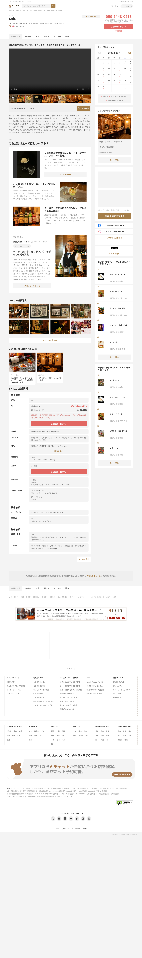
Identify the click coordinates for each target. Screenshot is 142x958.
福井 (52, 744)
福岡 (119, 731)
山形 (19, 735)
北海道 (9, 731)
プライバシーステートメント (63, 797)
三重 (52, 740)
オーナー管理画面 (92, 788)
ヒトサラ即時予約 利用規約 (118, 788)
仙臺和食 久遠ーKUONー (119, 431)
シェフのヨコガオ (13, 694)
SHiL (12, 18)
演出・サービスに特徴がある (110, 141)
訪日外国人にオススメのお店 (43, 701)
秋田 (13, 735)
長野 (63, 731)
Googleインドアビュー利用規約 (97, 791)
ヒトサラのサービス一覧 (125, 2)
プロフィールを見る (32, 285)
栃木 (41, 735)
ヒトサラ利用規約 (104, 788)
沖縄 (126, 740)
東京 (30, 731)
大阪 (74, 731)
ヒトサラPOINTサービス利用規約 (85, 794)
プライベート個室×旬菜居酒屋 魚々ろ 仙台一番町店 (119, 325)
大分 (124, 735)
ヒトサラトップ (16, 788)
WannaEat (117, 694)
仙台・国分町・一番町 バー (37, 10)
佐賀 (124, 731)
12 (119, 70)
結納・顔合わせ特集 (67, 701)
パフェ (100, 597)
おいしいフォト (118, 686)
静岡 (58, 735)
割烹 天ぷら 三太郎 (117, 274)
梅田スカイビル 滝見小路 (95, 690)
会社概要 (83, 788)
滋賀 (87, 735)
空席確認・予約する (119, 26)
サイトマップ (48, 788)
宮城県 (17, 10)
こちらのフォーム (93, 576)
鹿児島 (120, 740)
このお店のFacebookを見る (111, 225)
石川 (63, 740)
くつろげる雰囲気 (106, 147)
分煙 (51, 546)
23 (103, 82)
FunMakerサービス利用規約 (15, 797)
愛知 (63, 735)
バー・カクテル (13, 23)
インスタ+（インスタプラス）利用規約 (46, 794)
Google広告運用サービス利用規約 (76, 791)
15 (98, 76)
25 (114, 82)
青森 (15, 731)
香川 (102, 731)
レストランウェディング (121, 690)
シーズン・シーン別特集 (69, 678)
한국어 (85, 828)
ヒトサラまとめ (38, 698)
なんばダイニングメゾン (95, 682)
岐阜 (52, 735)
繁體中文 (78, 828)
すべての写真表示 (50, 340)
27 (125, 82)
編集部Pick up (39, 678)
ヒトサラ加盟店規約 (42, 791)
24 (108, 82)
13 (125, 70)
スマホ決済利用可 (51, 548)
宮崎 (129, 735)
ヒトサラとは (26, 788)
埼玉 (30, 735)
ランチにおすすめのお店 (68, 698)
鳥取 (102, 735)
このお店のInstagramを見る (111, 231)
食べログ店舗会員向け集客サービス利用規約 (20, 794)
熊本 (119, 735)
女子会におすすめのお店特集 (70, 682)
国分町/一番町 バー (52, 10)
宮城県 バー (24, 10)
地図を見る (58, 451)
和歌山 (81, 735)
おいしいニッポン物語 (41, 690)
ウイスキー (108, 597)
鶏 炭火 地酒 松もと (118, 308)
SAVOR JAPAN (118, 682)
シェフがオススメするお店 (16, 686)
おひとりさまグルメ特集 (68, 705)
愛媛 (107, 731)
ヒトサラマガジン (39, 686)
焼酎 (114, 597)
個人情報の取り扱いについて (45, 797)
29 (98, 88)
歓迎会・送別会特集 (67, 694)
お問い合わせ (57, 788)
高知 (97, 735)
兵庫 (80, 731)
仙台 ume (114, 448)
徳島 (97, 731)
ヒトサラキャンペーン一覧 (42, 705)
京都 (85, 731)
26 (119, 82)
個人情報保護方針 (30, 797)
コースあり (58, 546)
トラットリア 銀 (116, 291)
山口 (107, 740)
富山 (58, 740)
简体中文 (70, 828)
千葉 (42, 731)
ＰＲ (88, 678)
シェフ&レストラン (14, 678)
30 (103, 88)
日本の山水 (117, 698)
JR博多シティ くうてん (95, 686)
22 (98, 82)
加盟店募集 (65, 788)
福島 (8, 740)
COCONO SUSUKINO (94, 694)
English (63, 828)
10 (108, 70)
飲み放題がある (105, 152)
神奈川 (36, 731)
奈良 (74, 735)
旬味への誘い (38, 694)
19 (119, 76)
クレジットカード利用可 (39, 546)
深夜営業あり (68, 546)
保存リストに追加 (91, 16)
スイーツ (21, 23)
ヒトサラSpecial (39, 682)
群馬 (30, 740)
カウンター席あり (37, 548)
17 (108, 76)
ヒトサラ (11, 10)
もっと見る (114, 160)
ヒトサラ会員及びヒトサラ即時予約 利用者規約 (21, 791)
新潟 (52, 731)
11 (114, 70)
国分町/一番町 (31, 597)
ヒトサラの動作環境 (37, 788)
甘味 (25, 23)
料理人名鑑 (11, 682)
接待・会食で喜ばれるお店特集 (71, 690)
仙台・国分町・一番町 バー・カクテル (71, 597)
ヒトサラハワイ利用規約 (66, 794)
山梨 (58, 731)
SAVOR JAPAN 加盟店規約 (57, 791)
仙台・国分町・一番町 (16, 597)
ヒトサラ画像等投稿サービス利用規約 (107, 794)
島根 (107, 735)
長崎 (129, 731)
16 (103, 76)
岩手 (20, 731)
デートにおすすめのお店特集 (70, 686)
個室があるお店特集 (67, 709)
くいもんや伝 (114, 380)
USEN (8, 788)
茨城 (35, 735)
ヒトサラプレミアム (14, 690)
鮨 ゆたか (114, 342)
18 (114, 76)
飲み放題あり (80, 546)
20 (125, 76)
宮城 (8, 735)
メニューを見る (65, 174)
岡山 (97, 740)
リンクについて (74, 788)
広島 (102, 740)
